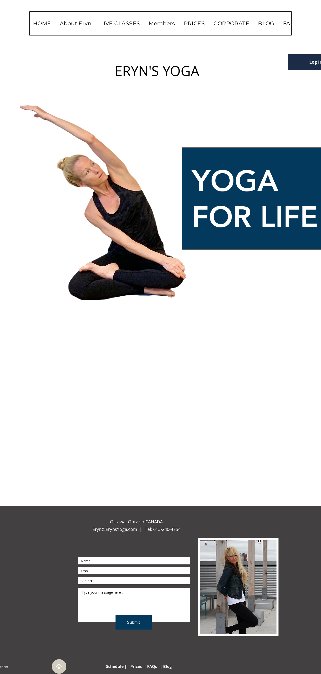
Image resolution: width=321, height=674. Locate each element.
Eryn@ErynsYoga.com (114, 529)
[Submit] (134, 622)
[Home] (59, 666)
